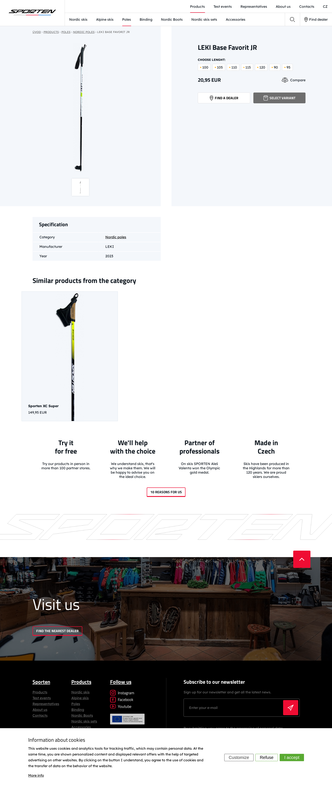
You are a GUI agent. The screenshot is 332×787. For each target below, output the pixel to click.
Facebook (121, 699)
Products (40, 692)
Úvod (37, 32)
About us (40, 709)
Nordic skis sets (204, 19)
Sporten (41, 682)
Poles (126, 19)
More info (36, 775)
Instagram (122, 693)
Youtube (120, 706)
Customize (239, 757)
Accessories (235, 19)
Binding (146, 19)
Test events (42, 698)
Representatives (46, 704)
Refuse (266, 757)
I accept (291, 757)
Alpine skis (105, 19)
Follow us (120, 682)
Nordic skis (78, 19)
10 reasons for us (166, 492)
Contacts (40, 715)
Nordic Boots (172, 19)
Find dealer (316, 19)
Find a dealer (224, 98)
